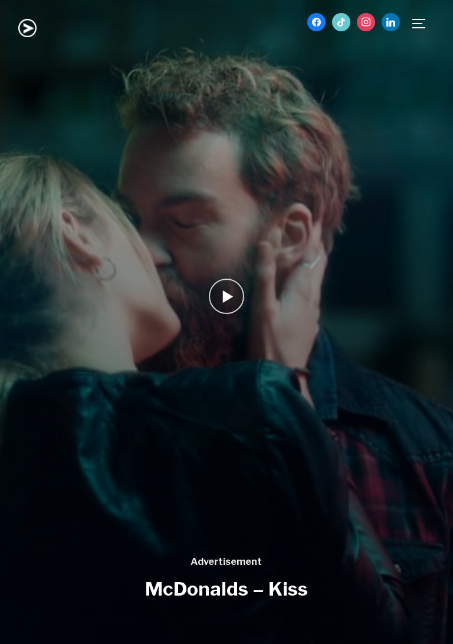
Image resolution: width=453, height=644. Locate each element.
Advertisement (226, 561)
